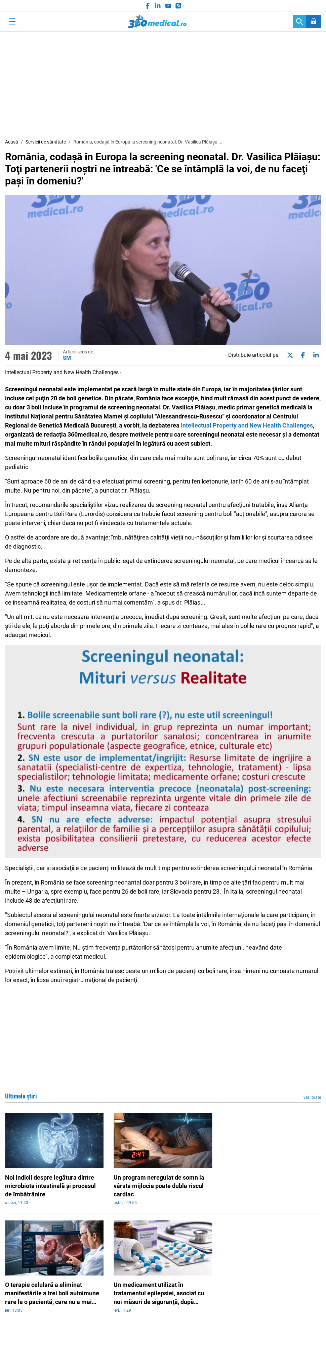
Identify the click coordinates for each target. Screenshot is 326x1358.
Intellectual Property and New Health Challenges (247, 425)
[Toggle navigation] (12, 21)
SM (67, 358)
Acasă (11, 142)
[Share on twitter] (288, 355)
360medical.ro (157, 21)
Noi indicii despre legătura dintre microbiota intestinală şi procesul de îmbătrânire (50, 1186)
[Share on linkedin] (314, 355)
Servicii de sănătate (46, 142)
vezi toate (312, 1097)
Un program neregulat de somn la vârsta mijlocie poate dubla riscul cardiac (159, 1186)
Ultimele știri (21, 1095)
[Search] (299, 21)
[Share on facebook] (301, 355)
